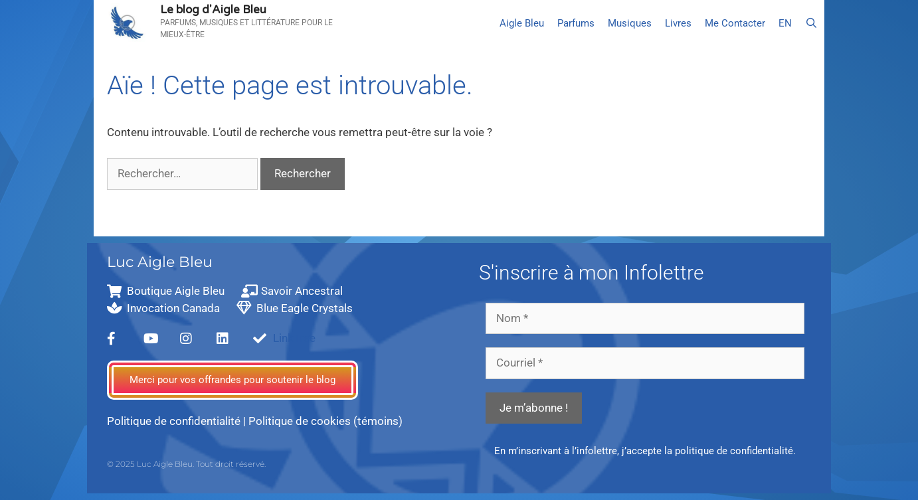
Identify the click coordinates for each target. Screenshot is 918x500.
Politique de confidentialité (173, 421)
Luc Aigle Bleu (160, 262)
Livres (678, 23)
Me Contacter (735, 23)
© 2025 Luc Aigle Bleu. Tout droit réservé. (186, 464)
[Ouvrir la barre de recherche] (811, 23)
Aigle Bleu (522, 23)
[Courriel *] (645, 363)
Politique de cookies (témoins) (325, 421)
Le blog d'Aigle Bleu (213, 10)
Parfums (576, 23)
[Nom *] (645, 319)
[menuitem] (785, 23)
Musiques (630, 23)
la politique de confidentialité (728, 451)
